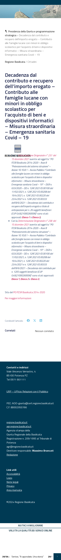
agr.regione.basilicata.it (19, 426)
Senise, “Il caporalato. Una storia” (23, 556)
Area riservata (14, 490)
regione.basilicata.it (17, 422)
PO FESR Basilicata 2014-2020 (29, 292)
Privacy (10, 486)
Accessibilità (13, 474)
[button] (6, 31)
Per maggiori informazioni (18, 298)
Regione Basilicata (15, 62)
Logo (9, 478)
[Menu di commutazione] (48, 11)
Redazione (12, 455)
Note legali (12, 482)
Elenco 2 (36, 217)
